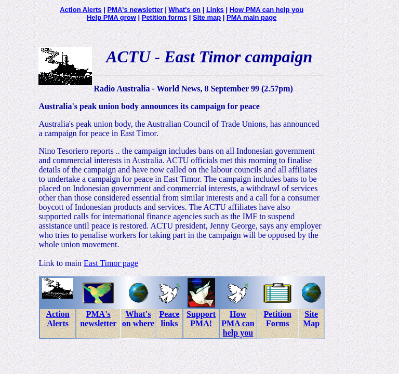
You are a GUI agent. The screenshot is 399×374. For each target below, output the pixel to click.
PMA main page (251, 17)
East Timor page (111, 263)
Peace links (169, 319)
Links (215, 10)
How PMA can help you (267, 10)
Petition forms (164, 17)
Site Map (311, 319)
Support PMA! (201, 319)
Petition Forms (277, 319)
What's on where (138, 319)
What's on (184, 10)
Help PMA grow (111, 17)
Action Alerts (80, 10)
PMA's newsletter (135, 10)
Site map (207, 17)
